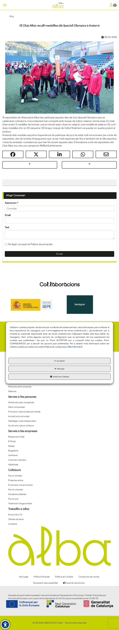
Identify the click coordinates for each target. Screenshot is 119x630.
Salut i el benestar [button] (16, 407)
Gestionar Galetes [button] (59, 376)
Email (8, 215)
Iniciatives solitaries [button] (17, 494)
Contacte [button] (12, 524)
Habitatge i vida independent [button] (22, 421)
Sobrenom (11, 203)
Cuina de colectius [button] (17, 460)
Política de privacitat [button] (41, 244)
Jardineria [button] (13, 455)
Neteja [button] (11, 446)
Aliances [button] (12, 391)
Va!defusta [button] (13, 464)
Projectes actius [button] (15, 480)
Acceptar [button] (59, 361)
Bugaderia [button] (13, 450)
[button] (59, 5)
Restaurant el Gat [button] (16, 436)
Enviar (59, 253)
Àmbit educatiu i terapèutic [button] (21, 402)
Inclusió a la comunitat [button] (18, 416)
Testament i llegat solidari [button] (20, 503)
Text (7, 227)
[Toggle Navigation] (113, 5)
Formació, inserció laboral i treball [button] (24, 411)
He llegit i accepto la (28, 244)
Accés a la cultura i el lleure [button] (21, 425)
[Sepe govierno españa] (35, 304)
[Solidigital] (84, 304)
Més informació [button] (75, 347)
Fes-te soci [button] (13, 499)
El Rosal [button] (11, 441)
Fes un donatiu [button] (15, 475)
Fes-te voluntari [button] (15, 489)
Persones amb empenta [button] (19, 386)
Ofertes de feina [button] (16, 519)
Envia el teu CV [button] (15, 514)
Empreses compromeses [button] (20, 485)
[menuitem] (59, 386)
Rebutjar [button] (60, 369)
